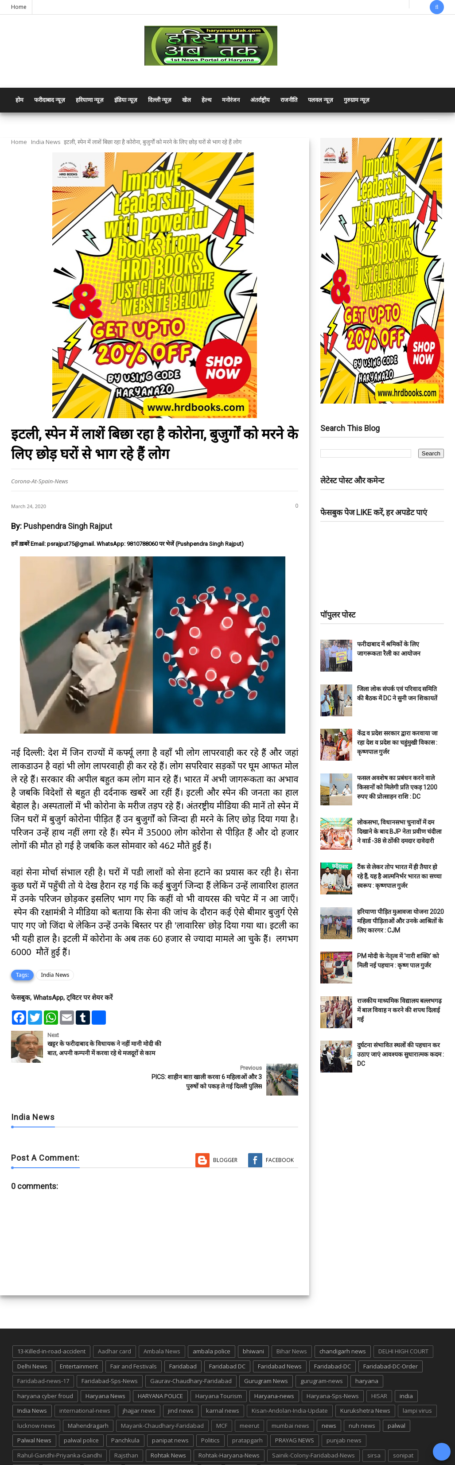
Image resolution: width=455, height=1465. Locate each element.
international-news (84, 1382)
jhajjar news (139, 1382)
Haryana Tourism (218, 1368)
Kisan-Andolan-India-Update (290, 1382)
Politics (210, 1412)
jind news (181, 1382)
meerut (249, 1397)
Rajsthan (126, 1427)
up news (241, 1442)
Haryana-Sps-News (333, 1368)
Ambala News (162, 1323)
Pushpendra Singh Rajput (67, 526)
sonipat (403, 1427)
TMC (211, 1442)
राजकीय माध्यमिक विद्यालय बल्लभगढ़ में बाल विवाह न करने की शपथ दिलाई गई (399, 1010)
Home (19, 7)
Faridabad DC (227, 1337)
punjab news (344, 1412)
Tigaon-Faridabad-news (161, 1442)
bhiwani (253, 1323)
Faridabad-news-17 (43, 1352)
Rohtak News (168, 1427)
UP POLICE (278, 1442)
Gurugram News (266, 1352)
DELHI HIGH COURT (403, 1323)
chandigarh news (342, 1323)
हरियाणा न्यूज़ (90, 100)
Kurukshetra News (365, 1382)
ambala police (211, 1323)
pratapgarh (247, 1412)
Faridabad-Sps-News (110, 1352)
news (329, 1397)
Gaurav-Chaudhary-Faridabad (191, 1352)
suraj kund (61, 1442)
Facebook (280, 1131)
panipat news (170, 1412)
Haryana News (105, 1368)
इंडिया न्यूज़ (125, 100)
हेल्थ (206, 100)
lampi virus (417, 1382)
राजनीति (288, 100)
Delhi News (32, 1337)
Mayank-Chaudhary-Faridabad (162, 1397)
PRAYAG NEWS (294, 1412)
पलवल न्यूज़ (320, 100)
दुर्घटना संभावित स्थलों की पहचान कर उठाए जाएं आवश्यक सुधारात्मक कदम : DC (400, 1054)
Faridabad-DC (332, 1337)
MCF (221, 1397)
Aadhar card (114, 1323)
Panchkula (125, 1412)
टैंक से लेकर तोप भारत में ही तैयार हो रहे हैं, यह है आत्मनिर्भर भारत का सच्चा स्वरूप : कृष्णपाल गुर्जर (399, 876)
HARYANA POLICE (160, 1368)
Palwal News (34, 1412)
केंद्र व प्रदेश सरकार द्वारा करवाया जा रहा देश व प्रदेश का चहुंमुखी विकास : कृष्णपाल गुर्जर (397, 742)
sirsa (374, 1427)
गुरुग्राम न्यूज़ (356, 100)
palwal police (81, 1412)
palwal (396, 1397)
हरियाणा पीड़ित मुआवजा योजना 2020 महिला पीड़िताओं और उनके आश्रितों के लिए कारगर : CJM (400, 921)
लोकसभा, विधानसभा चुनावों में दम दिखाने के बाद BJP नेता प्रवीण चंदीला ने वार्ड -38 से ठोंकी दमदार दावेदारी (399, 831)
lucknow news (36, 1397)
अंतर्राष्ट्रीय (260, 100)
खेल (186, 100)
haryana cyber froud (45, 1368)
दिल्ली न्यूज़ (159, 100)
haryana (366, 1352)
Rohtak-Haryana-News (229, 1427)
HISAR (379, 1368)
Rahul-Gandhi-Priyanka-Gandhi (59, 1427)
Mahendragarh (88, 1397)
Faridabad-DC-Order (390, 1337)
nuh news (362, 1397)
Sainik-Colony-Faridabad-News (313, 1427)
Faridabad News (280, 1337)
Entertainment (79, 1337)
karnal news (222, 1382)
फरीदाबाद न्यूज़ (49, 100)
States (26, 1442)
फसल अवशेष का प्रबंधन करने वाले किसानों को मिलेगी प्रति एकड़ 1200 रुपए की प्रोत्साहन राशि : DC (397, 787)
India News (46, 142)
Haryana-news (274, 1368)
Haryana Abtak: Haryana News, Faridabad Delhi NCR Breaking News (96, 1457)
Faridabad (183, 1337)
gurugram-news (321, 1352)
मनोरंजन (231, 100)
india (406, 1368)
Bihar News (291, 1323)
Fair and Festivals (133, 1337)
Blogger (225, 1131)
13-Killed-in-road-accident (51, 1323)
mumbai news (290, 1397)
